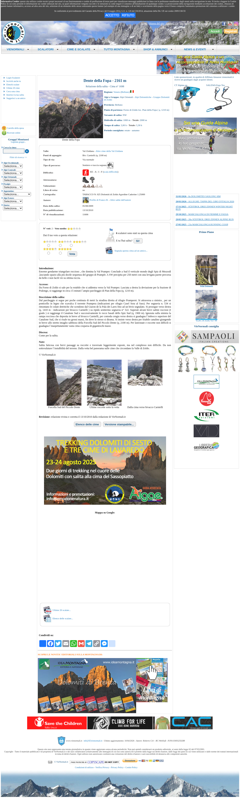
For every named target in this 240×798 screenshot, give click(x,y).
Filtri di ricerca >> (18, 157)
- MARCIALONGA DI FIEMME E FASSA (202, 214)
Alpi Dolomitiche (143, 97)
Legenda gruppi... (18, 142)
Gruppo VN (172, 23)
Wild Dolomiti (206, 290)
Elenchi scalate (12, 84)
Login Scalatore (13, 78)
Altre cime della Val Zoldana (109, 151)
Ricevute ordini (13, 133)
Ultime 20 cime (13, 88)
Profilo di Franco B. (99, 200)
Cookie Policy (131, 767)
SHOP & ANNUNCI (157, 49)
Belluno (125, 92)
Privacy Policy (117, 767)
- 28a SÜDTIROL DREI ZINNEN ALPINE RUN (205, 219)
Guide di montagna (201, 23)
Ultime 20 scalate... (62, 610)
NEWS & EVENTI (197, 49)
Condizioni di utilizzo (84, 767)
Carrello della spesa (15, 128)
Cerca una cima (13, 91)
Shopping (185, 23)
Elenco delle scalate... (63, 618)
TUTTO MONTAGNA (119, 49)
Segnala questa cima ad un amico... (131, 250)
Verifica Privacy (102, 767)
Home (144, 23)
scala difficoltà (111, 171)
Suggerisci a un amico (15, 98)
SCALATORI (48, 49)
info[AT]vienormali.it (93, 741)
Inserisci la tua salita (15, 95)
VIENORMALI (18, 49)
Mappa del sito (156, 23)
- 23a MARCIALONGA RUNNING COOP (202, 224)
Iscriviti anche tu (13, 81)
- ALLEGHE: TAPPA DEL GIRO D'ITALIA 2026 (205, 201)
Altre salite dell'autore (120, 200)
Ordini (216, 23)
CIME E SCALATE (81, 49)
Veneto (116, 92)
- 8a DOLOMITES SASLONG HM (198, 196)
